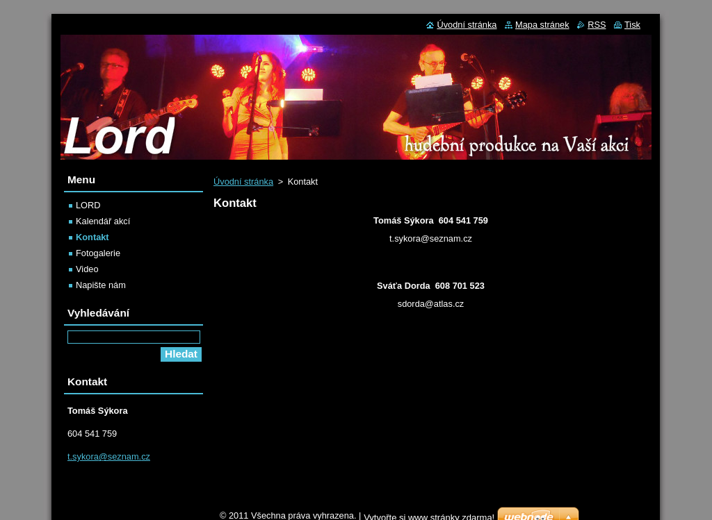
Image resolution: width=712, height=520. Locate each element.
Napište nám (101, 285)
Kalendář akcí (103, 221)
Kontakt (92, 237)
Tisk (632, 24)
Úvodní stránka (243, 181)
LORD (88, 205)
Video (87, 269)
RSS (597, 24)
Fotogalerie (98, 253)
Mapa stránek (542, 24)
